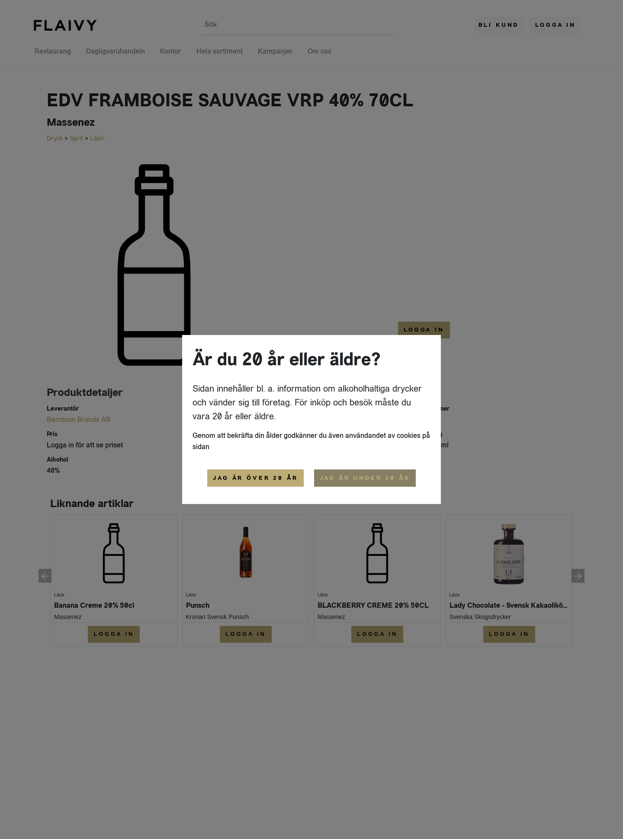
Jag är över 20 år (255, 478)
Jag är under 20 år (365, 478)
